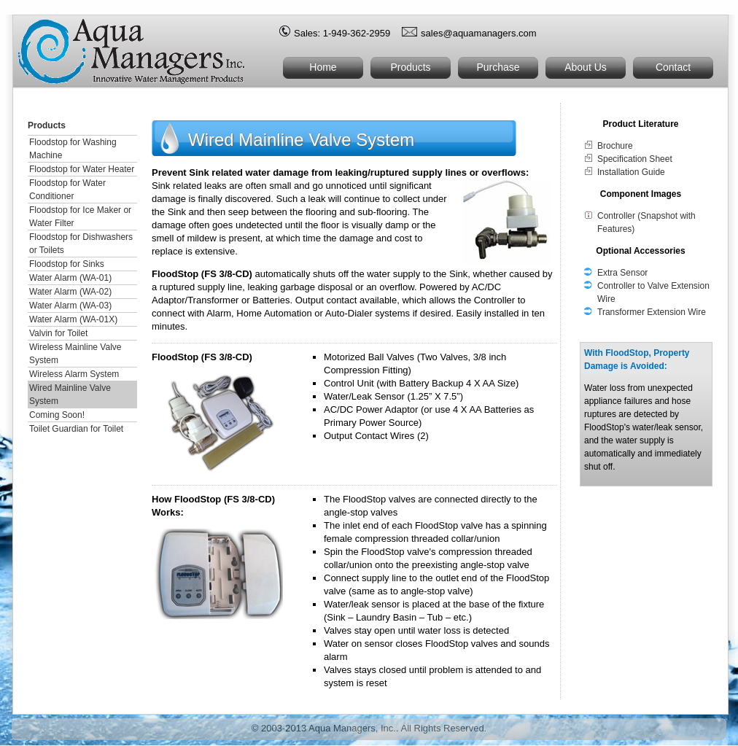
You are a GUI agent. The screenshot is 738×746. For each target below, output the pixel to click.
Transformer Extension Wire (651, 312)
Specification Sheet (634, 159)
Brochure (615, 146)
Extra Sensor (622, 273)
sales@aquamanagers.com (478, 33)
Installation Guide (631, 172)
